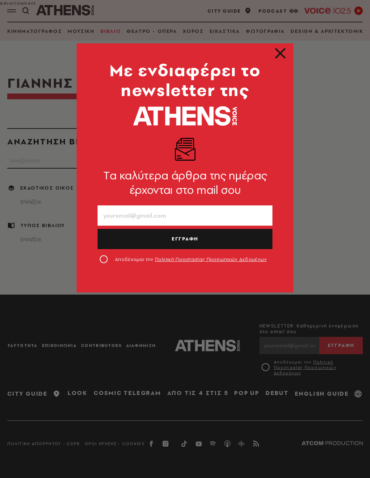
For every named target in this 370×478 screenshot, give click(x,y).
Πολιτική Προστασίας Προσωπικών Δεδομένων (211, 259)
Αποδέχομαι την (191, 259)
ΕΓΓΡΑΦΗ (185, 238)
